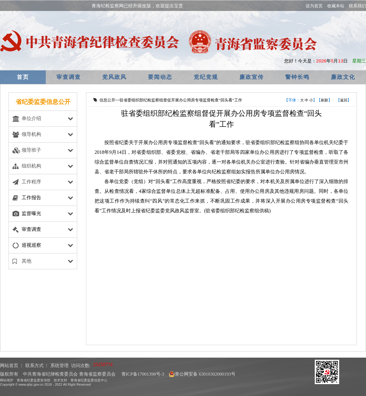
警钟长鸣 (297, 77)
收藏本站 (335, 5)
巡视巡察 (31, 245)
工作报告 (31, 197)
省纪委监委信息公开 (43, 101)
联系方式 (34, 365)
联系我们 (357, 5)
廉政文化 (343, 77)
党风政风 (114, 77)
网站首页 (9, 365)
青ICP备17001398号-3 (142, 374)
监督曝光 (31, 213)
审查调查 (68, 77)
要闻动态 (160, 77)
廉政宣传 (251, 77)
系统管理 (59, 365)
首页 (23, 77)
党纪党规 (206, 77)
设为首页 (314, 5)
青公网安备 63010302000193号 (202, 374)
